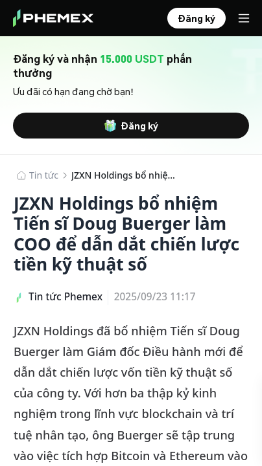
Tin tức (43, 175)
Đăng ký (131, 125)
